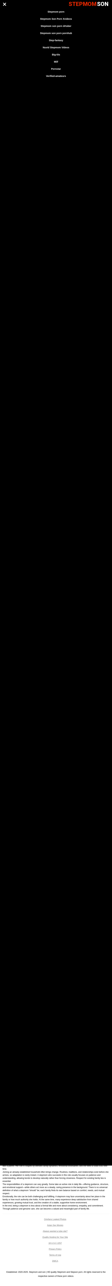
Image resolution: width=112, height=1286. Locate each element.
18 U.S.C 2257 (55, 1243)
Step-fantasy (56, 40)
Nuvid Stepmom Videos (56, 47)
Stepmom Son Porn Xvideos (56, 19)
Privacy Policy (55, 1249)
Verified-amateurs (56, 76)
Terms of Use (55, 1255)
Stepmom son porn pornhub (56, 33)
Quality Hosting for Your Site (55, 1237)
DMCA (55, 1261)
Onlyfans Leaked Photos (55, 1219)
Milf (56, 61)
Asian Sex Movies (55, 1225)
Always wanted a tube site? (55, 1231)
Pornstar (56, 69)
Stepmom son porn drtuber (56, 26)
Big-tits (56, 54)
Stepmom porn (56, 11)
